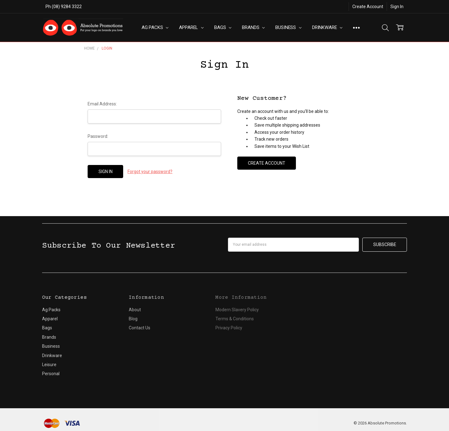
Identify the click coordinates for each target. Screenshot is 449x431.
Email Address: (102, 103)
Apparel (191, 27)
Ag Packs (155, 27)
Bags (222, 27)
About (135, 309)
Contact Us (139, 327)
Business (288, 27)
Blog (133, 318)
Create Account (367, 6)
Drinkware (327, 27)
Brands (253, 27)
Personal (51, 373)
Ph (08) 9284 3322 (64, 6)
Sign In (396, 6)
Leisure (49, 364)
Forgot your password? (150, 171)
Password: (98, 136)
